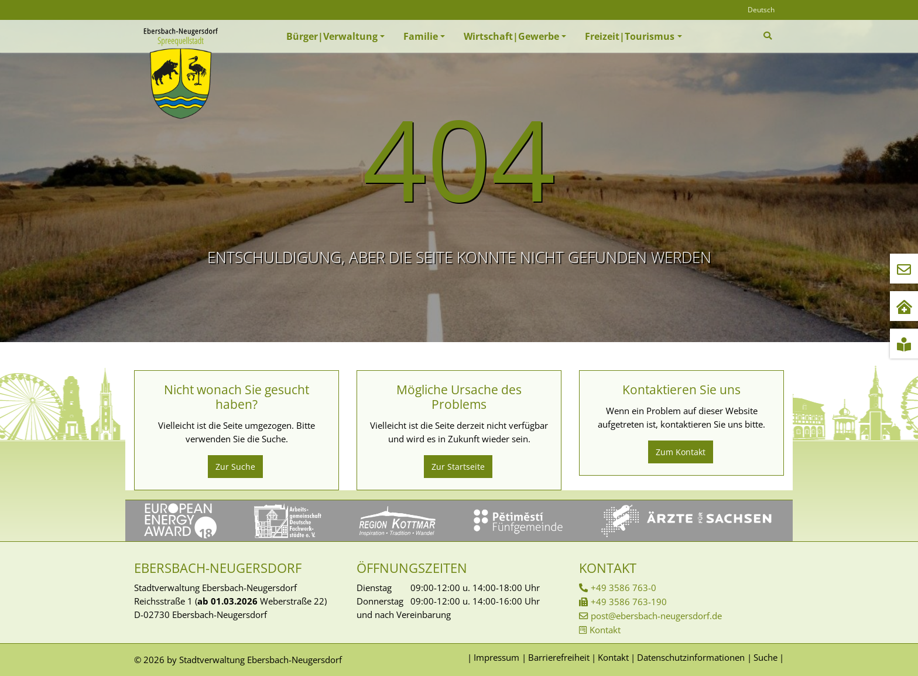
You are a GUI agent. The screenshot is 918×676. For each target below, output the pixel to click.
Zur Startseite (458, 466)
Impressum (496, 657)
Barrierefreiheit (559, 657)
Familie (420, 36)
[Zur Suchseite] (769, 36)
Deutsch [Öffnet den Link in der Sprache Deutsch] (761, 10)
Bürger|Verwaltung (332, 36)
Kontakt (605, 630)
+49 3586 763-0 (623, 587)
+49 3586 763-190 (629, 601)
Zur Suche (235, 466)
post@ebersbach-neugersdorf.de (656, 616)
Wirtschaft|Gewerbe (511, 36)
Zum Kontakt (680, 452)
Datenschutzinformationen (691, 657)
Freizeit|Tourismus (629, 36)
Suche (765, 657)
